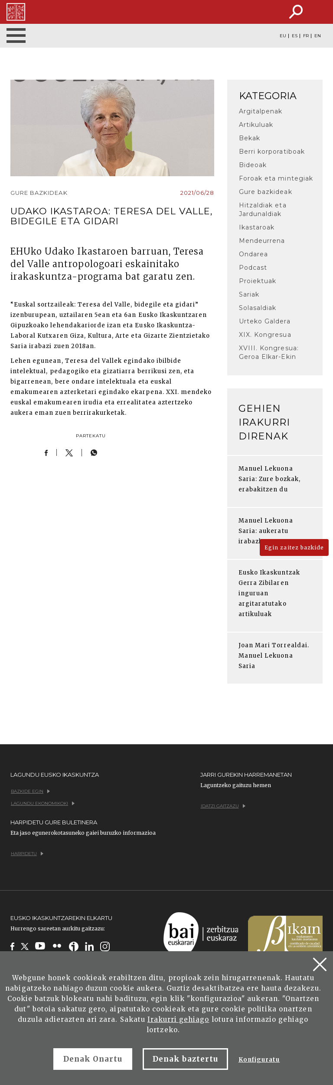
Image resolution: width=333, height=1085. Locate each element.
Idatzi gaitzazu (223, 806)
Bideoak (253, 165)
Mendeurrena (262, 241)
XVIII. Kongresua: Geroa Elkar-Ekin (269, 352)
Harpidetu (27, 853)
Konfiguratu (259, 1059)
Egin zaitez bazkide (294, 547)
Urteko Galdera (265, 321)
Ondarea (253, 254)
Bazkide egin (30, 791)
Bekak (249, 138)
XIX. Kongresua (265, 335)
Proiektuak (257, 281)
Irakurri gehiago (178, 1019)
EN (317, 36)
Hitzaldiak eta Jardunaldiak (263, 209)
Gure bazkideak (265, 192)
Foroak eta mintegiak (276, 178)
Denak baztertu (185, 1059)
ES (294, 36)
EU (283, 36)
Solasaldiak (257, 308)
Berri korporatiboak (272, 151)
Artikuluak (256, 125)
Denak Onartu (92, 1059)
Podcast (253, 267)
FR (306, 36)
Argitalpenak (260, 111)
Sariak (249, 294)
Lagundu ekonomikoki (43, 803)
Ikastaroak (256, 227)
